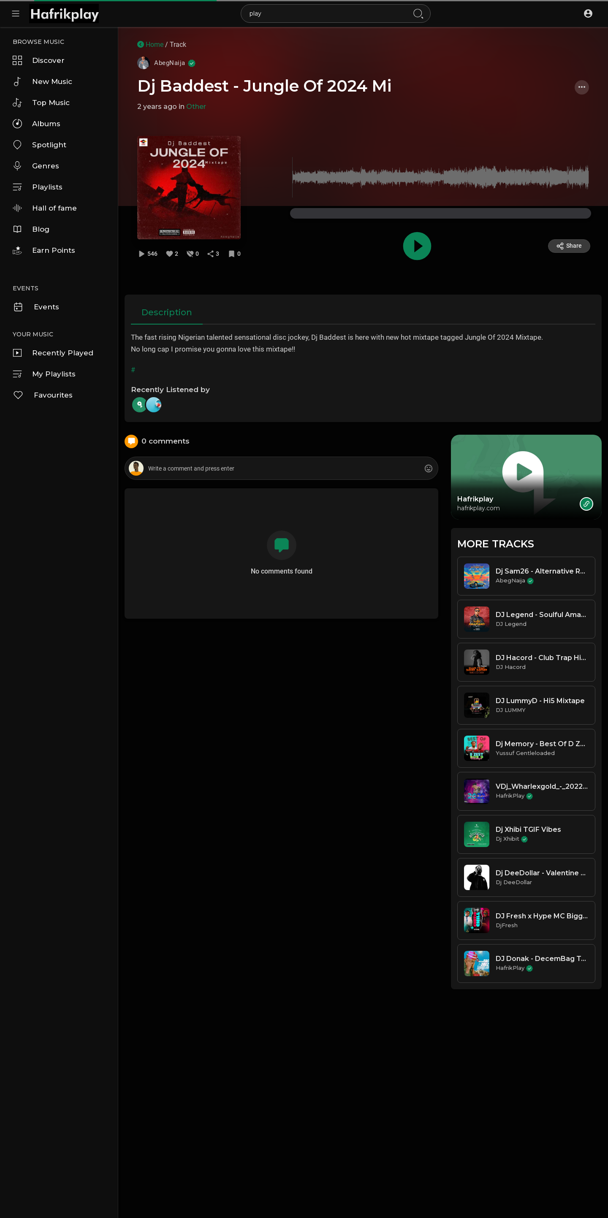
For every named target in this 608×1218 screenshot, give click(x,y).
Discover (39, 60)
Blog (31, 229)
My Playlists (44, 374)
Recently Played (53, 352)
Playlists (37, 187)
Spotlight (39, 144)
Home (150, 45)
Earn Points (44, 250)
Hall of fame (45, 208)
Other (196, 107)
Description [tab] (166, 312)
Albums (36, 123)
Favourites (43, 395)
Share (569, 246)
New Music (42, 81)
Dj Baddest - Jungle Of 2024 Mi (264, 86)
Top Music (41, 102)
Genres (36, 166)
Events (36, 306)
